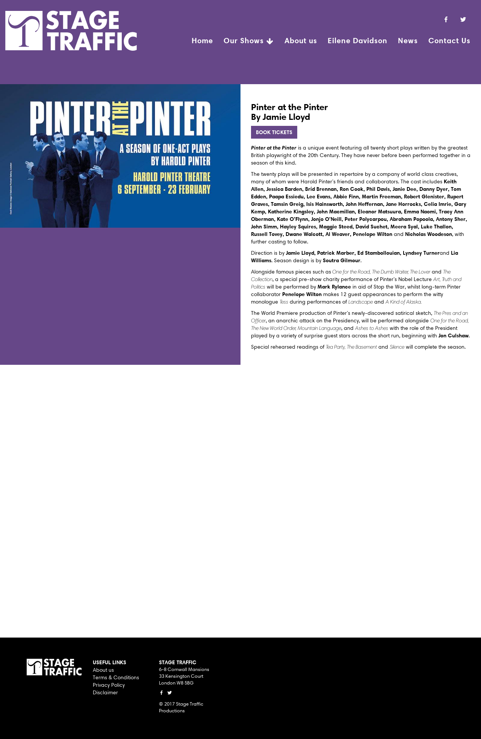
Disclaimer (105, 692)
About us (300, 40)
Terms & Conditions (116, 677)
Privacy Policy (109, 685)
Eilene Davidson (357, 40)
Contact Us (449, 40)
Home (202, 40)
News (408, 40)
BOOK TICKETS (274, 132)
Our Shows (249, 41)
